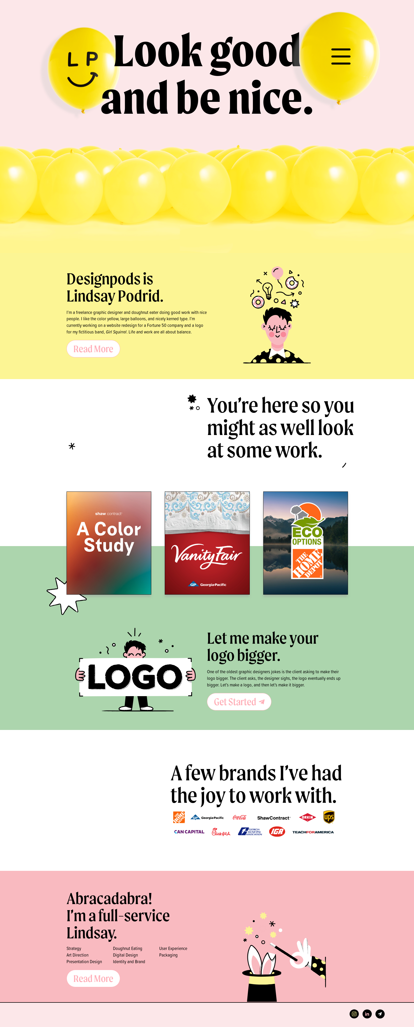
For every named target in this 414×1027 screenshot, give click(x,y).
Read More (93, 348)
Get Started (239, 701)
